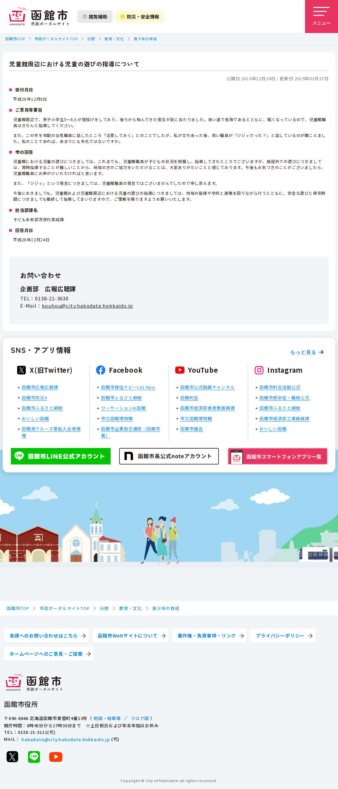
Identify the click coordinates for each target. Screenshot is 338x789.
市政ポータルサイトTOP (56, 38)
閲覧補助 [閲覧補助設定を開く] (95, 16)
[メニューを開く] (321, 16)
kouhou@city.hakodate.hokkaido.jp (87, 305)
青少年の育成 (145, 38)
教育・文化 (114, 38)
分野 (91, 38)
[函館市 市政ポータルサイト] (39, 16)
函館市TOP (15, 38)
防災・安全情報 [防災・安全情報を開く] (139, 16)
